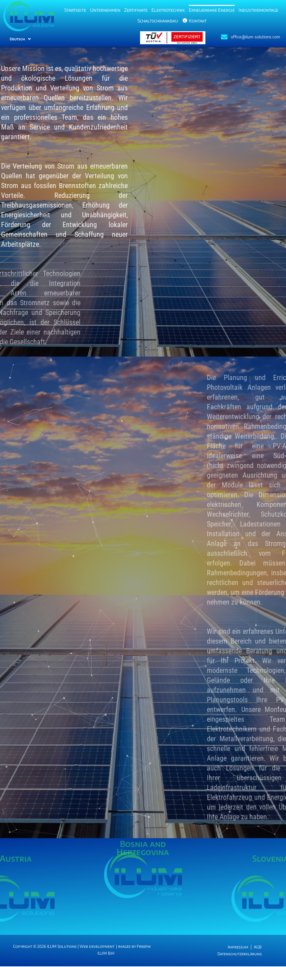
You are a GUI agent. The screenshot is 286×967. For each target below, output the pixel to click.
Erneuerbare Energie (212, 10)
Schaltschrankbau (157, 20)
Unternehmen (105, 10)
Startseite (75, 10)
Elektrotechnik (168, 10)
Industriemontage (258, 10)
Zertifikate (136, 10)
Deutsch (20, 39)
